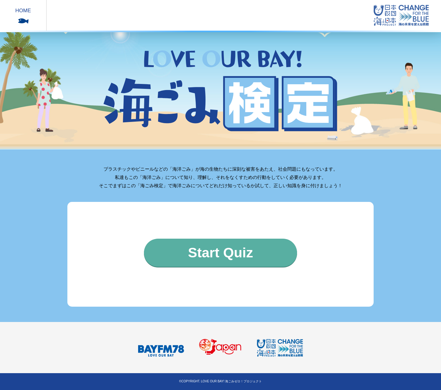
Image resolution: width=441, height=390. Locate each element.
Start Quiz (220, 252)
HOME (23, 10)
